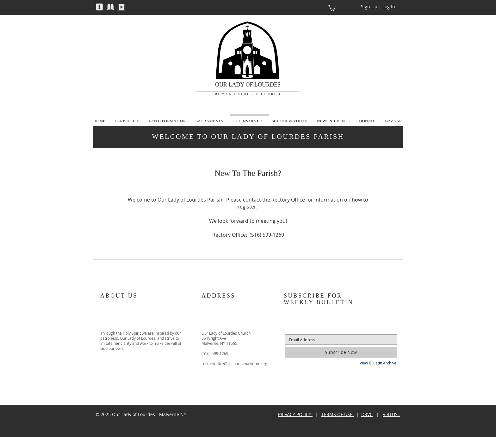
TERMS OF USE (337, 414)
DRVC (367, 414)
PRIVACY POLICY (295, 414)
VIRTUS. (391, 414)
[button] (99, 6)
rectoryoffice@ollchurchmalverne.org (234, 363)
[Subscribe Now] (341, 352)
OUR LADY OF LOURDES (248, 84)
